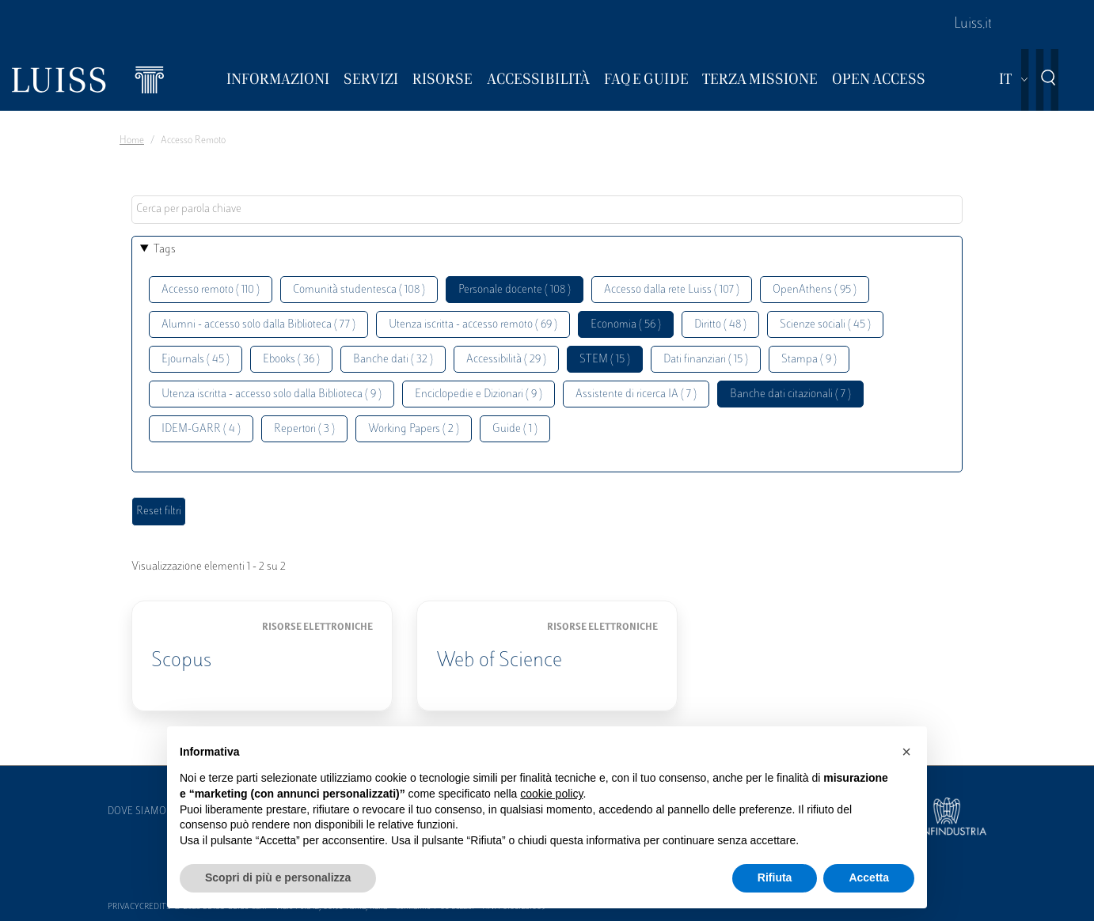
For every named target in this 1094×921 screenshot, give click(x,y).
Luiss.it (973, 24)
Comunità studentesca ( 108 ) (359, 290)
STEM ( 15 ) (604, 360)
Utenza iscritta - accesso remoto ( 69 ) (473, 325)
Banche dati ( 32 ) (393, 360)
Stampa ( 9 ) (809, 360)
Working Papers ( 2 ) (413, 429)
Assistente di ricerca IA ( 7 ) (636, 394)
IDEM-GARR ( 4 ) (201, 429)
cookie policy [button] (551, 793)
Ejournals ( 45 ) (195, 360)
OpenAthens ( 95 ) (815, 290)
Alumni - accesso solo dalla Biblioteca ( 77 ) (258, 325)
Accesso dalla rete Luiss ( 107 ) (671, 290)
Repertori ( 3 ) (304, 429)
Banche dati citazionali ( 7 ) (790, 394)
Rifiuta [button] (775, 877)
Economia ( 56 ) (626, 325)
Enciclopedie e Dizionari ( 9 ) (478, 394)
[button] (906, 751)
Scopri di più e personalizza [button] (278, 877)
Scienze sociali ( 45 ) (825, 325)
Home (132, 141)
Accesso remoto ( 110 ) (210, 290)
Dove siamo (137, 812)
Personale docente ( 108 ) (514, 290)
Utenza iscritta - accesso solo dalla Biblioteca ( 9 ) (271, 394)
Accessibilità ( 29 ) (506, 360)
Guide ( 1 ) (515, 429)
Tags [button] (165, 250)
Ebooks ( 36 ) (291, 360)
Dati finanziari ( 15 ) (705, 360)
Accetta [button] (869, 877)
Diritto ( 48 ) (720, 325)
